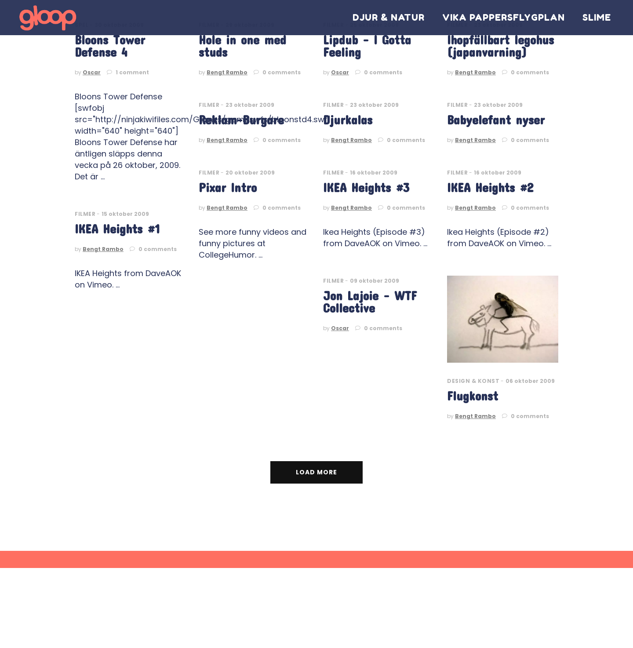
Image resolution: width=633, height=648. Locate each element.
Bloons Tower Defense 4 (110, 46)
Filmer (209, 105)
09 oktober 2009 (374, 280)
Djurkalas (347, 120)
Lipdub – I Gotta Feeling (367, 46)
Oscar (92, 72)
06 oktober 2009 (530, 381)
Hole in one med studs (242, 46)
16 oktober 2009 (373, 172)
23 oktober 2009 (250, 105)
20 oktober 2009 (250, 172)
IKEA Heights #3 (366, 187)
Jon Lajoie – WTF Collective (370, 301)
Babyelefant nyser (496, 120)
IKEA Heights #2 (490, 187)
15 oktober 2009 (125, 214)
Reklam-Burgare (241, 120)
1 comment (128, 72)
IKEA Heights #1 (117, 229)
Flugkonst (472, 396)
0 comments (277, 72)
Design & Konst (473, 381)
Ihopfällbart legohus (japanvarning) (500, 46)
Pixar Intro (228, 187)
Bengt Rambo (227, 72)
